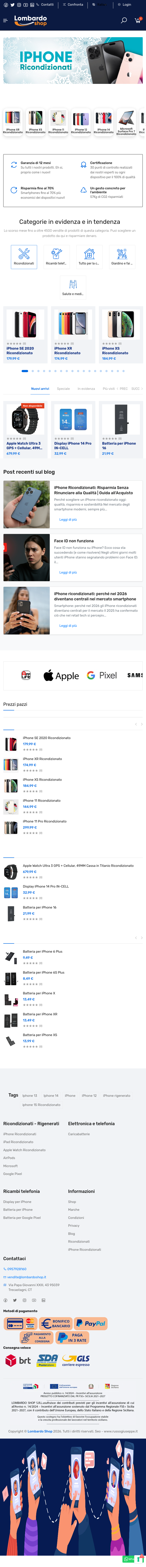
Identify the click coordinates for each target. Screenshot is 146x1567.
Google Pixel (12, 1173)
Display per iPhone (17, 1201)
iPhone (70, 1095)
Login (124, 5)
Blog (71, 1233)
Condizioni (76, 1217)
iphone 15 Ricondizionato (41, 1104)
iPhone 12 (89, 1095)
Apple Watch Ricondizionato (24, 1149)
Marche (73, 1209)
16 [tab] (112, 371)
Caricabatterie (79, 1133)
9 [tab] (72, 371)
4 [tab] (44, 371)
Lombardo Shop (40, 1431)
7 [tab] (61, 371)
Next (141, 723)
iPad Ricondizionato (18, 1141)
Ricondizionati (79, 1241)
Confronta (73, 5)
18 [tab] (123, 371)
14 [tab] (101, 371)
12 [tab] (89, 371)
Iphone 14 (51, 1095)
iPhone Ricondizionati (19, 1133)
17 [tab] (118, 371)
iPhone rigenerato (116, 1095)
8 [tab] (67, 371)
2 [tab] (33, 371)
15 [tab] (106, 371)
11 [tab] (84, 371)
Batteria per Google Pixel (22, 1217)
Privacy (73, 1225)
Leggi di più (68, 519)
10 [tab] (78, 371)
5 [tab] (50, 371)
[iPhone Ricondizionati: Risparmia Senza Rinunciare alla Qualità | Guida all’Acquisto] (26, 504)
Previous (136, 723)
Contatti (45, 5)
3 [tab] (38, 371)
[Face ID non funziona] (26, 557)
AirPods (9, 1157)
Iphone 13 (29, 1095)
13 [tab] (95, 371)
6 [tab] (55, 371)
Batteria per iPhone (18, 1209)
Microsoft (10, 1165)
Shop (72, 1201)
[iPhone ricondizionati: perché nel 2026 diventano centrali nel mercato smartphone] (26, 610)
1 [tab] (25, 371)
